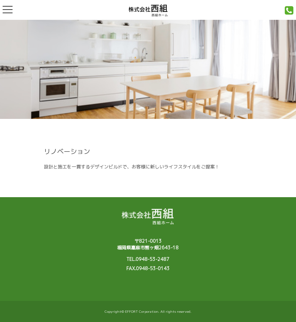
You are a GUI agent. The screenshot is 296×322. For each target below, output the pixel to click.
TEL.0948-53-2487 (147, 259)
